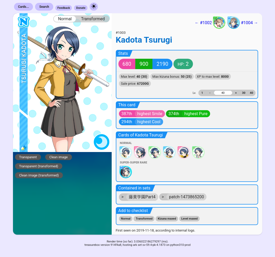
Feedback (63, 8)
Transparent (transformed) (38, 166)
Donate (80, 8)
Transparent (28, 157)
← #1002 (210, 22)
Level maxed (189, 218)
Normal (65, 18)
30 (243, 93)
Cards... (23, 7)
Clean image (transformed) (39, 175)
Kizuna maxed (167, 218)
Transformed (93, 18)
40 (251, 93)
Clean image (58, 157)
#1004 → (242, 22)
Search (44, 7)
